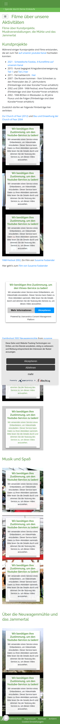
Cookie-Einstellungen (33, 721)
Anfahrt (53, 718)
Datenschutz (15, 718)
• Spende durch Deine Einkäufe (19, 9)
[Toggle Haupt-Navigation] (6, 4)
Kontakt (42, 718)
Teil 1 (10, 71)
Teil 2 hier (23, 71)
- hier (33, 75)
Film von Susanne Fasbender (33, 265)
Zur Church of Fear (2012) (15, 116)
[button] (5, 16)
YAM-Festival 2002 (11, 260)
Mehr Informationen (21, 310)
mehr (30, 374)
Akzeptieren (44, 310)
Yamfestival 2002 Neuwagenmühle (19, 338)
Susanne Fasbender (45, 260)
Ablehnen (30, 367)
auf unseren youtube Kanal (32, 52)
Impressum (30, 718)
